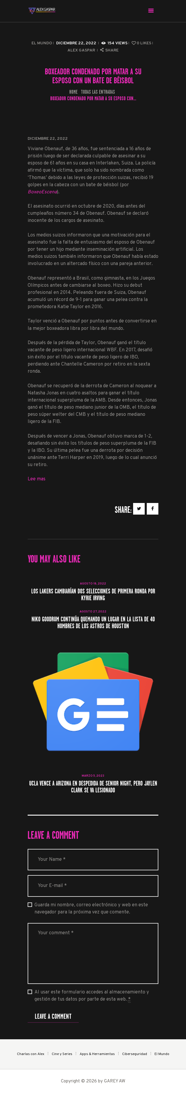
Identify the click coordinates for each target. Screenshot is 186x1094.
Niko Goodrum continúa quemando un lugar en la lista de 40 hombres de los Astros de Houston (93, 622)
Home (73, 92)
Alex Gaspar (81, 50)
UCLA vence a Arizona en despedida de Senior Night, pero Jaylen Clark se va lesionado (93, 787)
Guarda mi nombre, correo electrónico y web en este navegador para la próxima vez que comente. (91, 908)
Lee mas (36, 479)
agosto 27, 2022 (93, 612)
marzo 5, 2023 (93, 776)
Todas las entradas (98, 92)
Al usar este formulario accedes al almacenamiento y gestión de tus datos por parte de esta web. (91, 996)
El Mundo (41, 43)
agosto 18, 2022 (93, 584)
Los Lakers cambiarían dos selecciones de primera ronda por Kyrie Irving (93, 594)
